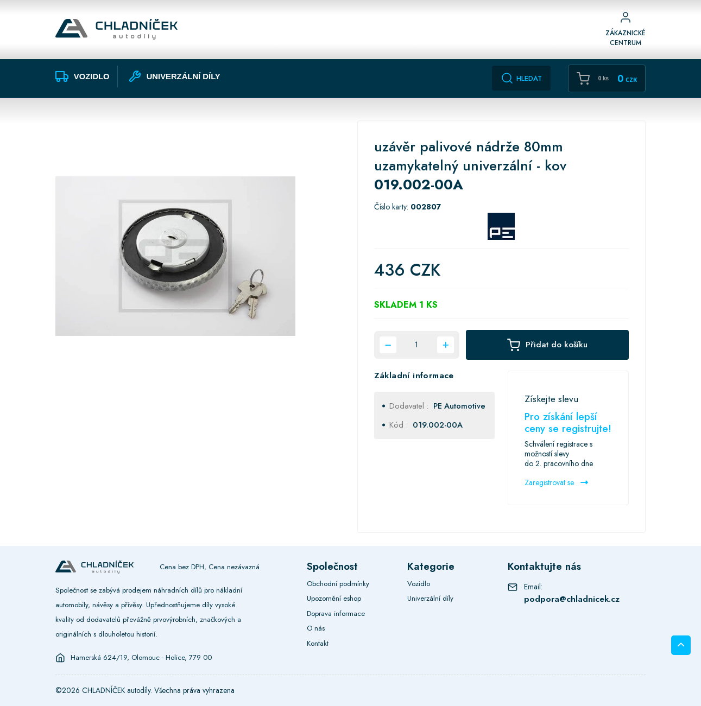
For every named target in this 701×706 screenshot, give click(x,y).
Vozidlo (418, 583)
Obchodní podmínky (338, 583)
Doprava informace (336, 613)
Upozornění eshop (334, 598)
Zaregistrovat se (556, 482)
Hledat (521, 78)
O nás (316, 628)
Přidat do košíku (547, 345)
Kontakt (318, 643)
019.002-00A (438, 424)
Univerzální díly (430, 598)
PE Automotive (459, 405)
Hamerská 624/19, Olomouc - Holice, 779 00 (141, 658)
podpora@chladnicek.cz (572, 599)
